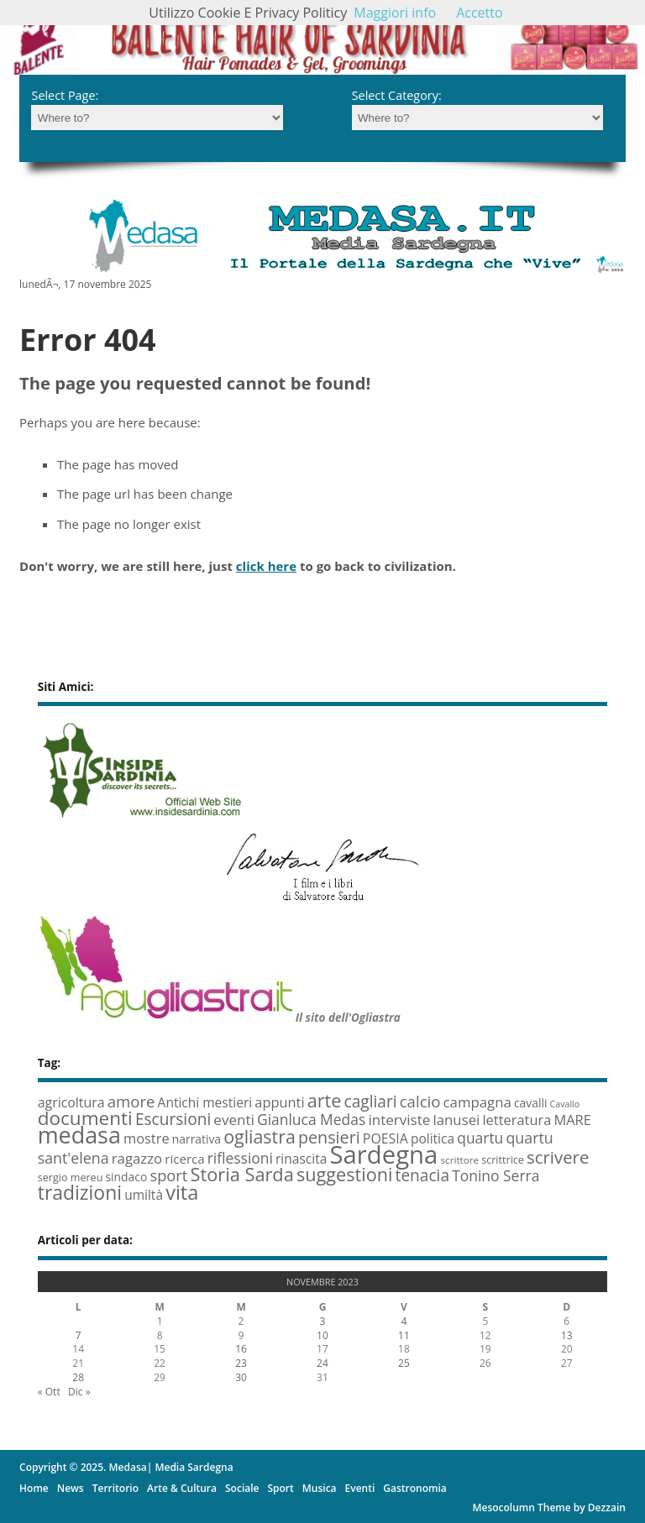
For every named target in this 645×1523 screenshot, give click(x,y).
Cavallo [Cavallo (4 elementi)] (565, 1104)
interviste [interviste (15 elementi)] (399, 1119)
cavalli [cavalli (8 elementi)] (530, 1103)
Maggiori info (395, 12)
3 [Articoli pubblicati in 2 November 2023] (323, 1321)
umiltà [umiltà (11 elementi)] (143, 1194)
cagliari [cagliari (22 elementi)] (370, 1101)
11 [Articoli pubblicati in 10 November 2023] (404, 1335)
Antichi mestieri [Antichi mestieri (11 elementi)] (205, 1102)
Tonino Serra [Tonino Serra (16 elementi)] (495, 1175)
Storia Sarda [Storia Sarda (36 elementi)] (242, 1174)
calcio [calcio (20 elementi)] (420, 1101)
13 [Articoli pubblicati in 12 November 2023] (567, 1335)
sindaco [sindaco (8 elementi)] (127, 1177)
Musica (319, 1488)
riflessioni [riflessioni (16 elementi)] (240, 1158)
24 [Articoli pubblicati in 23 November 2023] (322, 1363)
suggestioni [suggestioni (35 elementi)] (344, 1174)
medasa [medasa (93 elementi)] (79, 1134)
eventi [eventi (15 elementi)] (233, 1119)
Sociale (242, 1488)
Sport (280, 1488)
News (70, 1488)
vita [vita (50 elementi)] (181, 1192)
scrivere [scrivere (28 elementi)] (558, 1157)
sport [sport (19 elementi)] (168, 1174)
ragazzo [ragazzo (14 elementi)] (137, 1158)
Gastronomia (414, 1488)
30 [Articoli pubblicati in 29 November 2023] (241, 1377)
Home (34, 1488)
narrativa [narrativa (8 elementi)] (196, 1139)
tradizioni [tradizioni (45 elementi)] (80, 1192)
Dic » (79, 1391)
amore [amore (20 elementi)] (131, 1101)
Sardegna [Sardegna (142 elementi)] (383, 1154)
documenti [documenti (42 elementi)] (85, 1118)
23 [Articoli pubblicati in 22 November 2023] (241, 1363)
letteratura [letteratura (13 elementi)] (516, 1119)
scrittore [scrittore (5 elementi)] (460, 1160)
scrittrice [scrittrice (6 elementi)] (502, 1160)
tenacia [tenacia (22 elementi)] (422, 1175)
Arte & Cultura (182, 1488)
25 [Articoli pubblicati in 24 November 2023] (404, 1363)
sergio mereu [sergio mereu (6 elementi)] (70, 1177)
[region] (322, 37)
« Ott (49, 1391)
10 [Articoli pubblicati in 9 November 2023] (322, 1335)
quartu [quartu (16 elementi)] (480, 1138)
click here (266, 565)
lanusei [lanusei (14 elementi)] (456, 1119)
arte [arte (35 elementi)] (324, 1100)
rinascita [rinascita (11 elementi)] (301, 1158)
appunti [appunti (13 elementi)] (279, 1102)
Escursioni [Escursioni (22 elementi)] (173, 1119)
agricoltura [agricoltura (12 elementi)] (71, 1102)
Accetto (479, 12)
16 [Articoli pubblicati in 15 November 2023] (241, 1349)
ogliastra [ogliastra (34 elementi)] (259, 1136)
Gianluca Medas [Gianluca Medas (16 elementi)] (311, 1119)
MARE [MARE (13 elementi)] (571, 1119)
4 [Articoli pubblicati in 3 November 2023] (403, 1321)
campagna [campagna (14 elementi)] (477, 1102)
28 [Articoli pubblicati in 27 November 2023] (78, 1377)
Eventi (360, 1488)
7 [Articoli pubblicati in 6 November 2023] (78, 1335)
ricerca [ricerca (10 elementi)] (184, 1158)
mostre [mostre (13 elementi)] (146, 1138)
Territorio (115, 1488)
